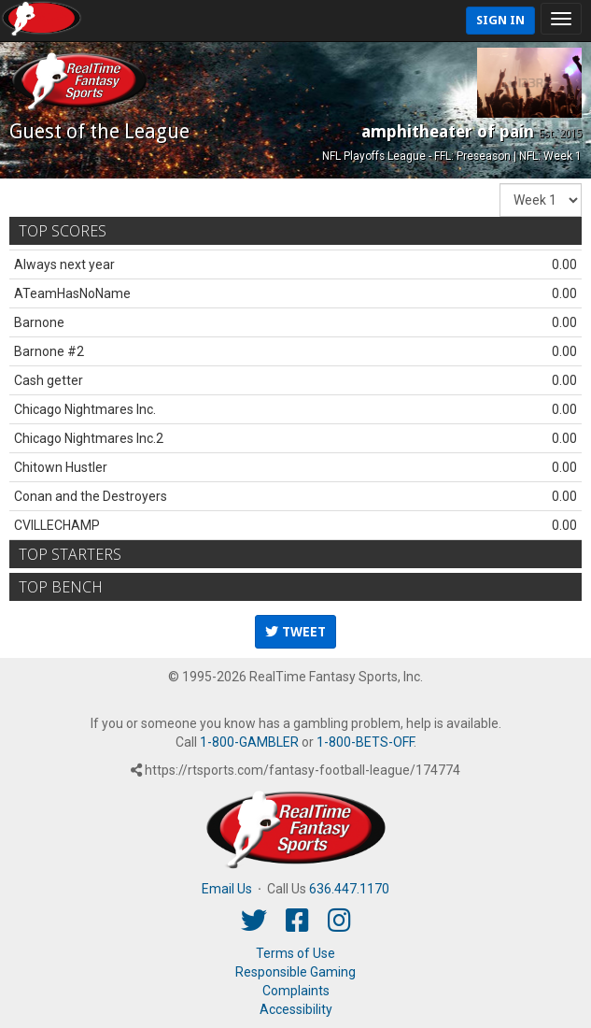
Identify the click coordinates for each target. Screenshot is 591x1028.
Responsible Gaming (295, 971)
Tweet (295, 631)
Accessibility (296, 1009)
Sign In (500, 20)
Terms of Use (295, 953)
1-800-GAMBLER (249, 742)
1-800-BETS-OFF (365, 742)
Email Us (227, 888)
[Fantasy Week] (541, 200)
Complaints (296, 990)
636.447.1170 (349, 888)
